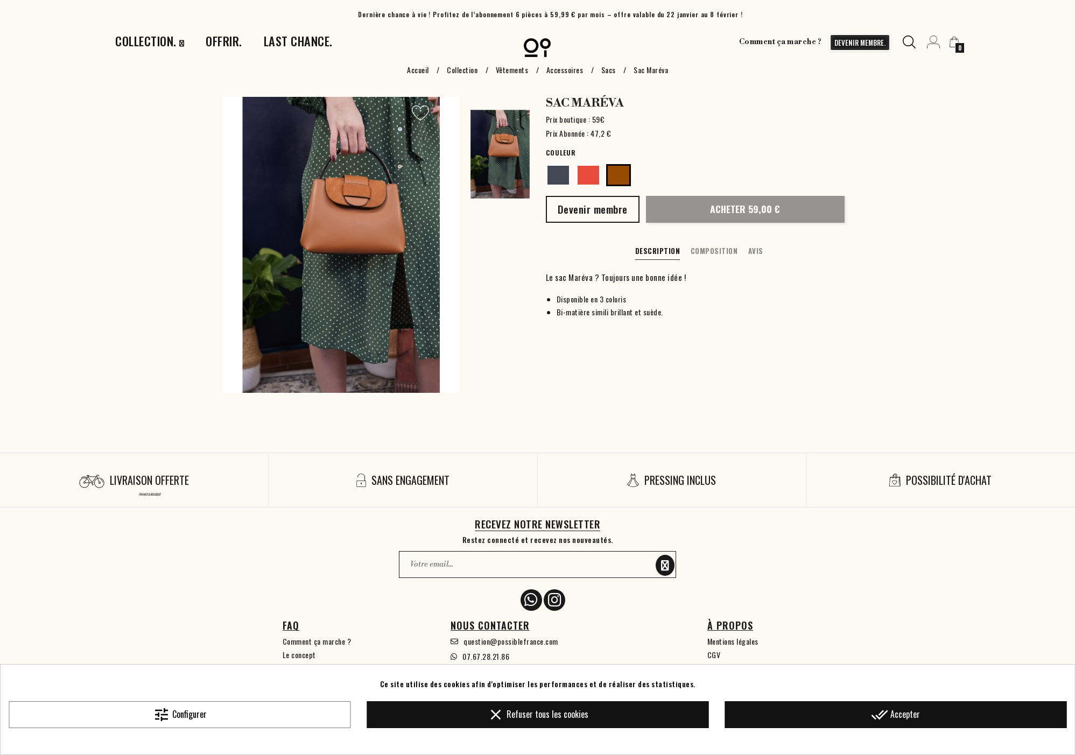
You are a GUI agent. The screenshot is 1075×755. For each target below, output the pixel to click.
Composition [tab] (714, 250)
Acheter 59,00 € (745, 209)
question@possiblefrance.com (510, 641)
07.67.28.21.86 (485, 656)
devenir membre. (860, 42)
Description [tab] (657, 250)
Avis (755, 250)
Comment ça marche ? (780, 42)
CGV (714, 654)
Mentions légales (732, 641)
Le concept (299, 654)
